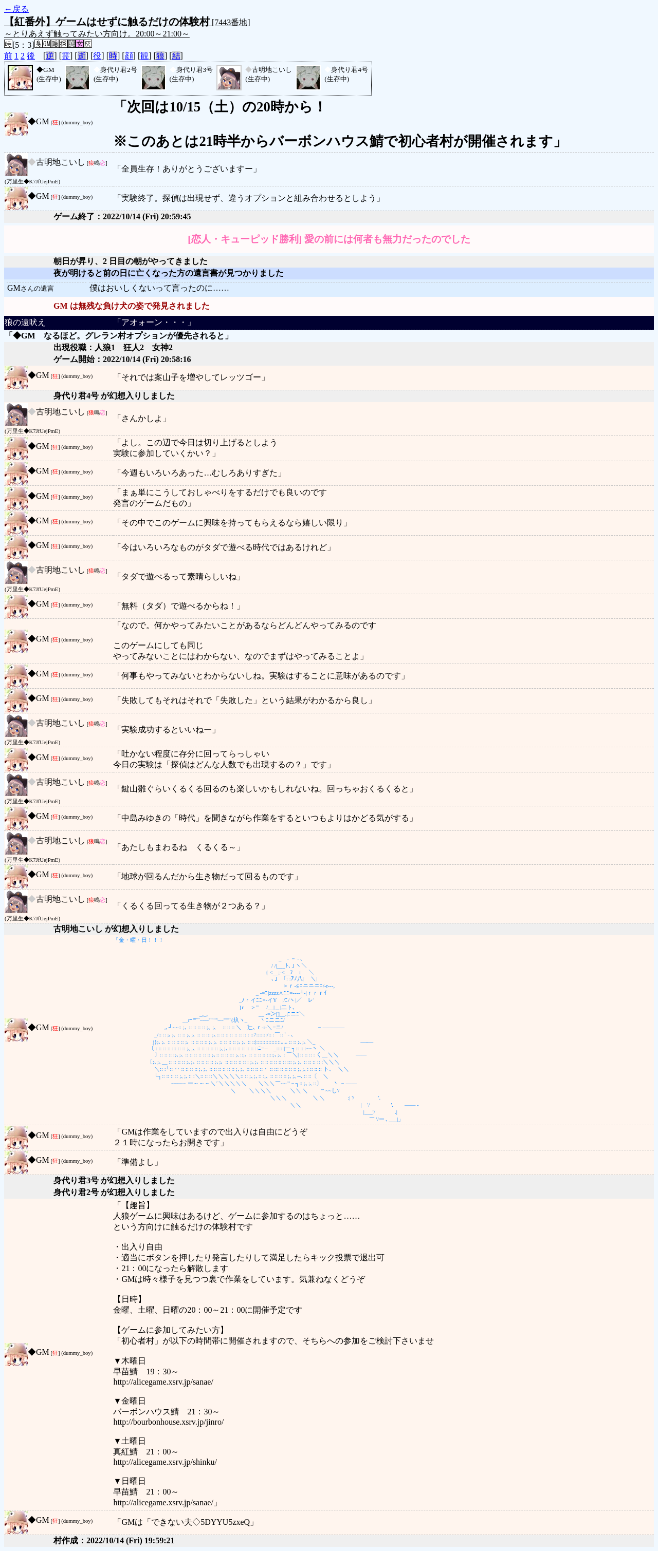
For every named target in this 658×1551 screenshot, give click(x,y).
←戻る (16, 9)
